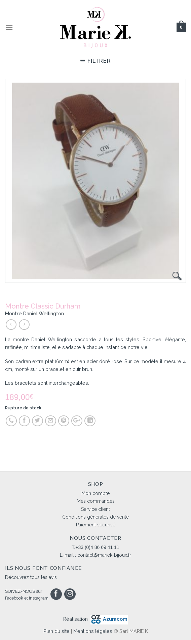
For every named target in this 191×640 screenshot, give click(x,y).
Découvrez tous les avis (31, 577)
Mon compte (95, 493)
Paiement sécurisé (95, 524)
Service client (95, 509)
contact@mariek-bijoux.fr (104, 555)
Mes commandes (96, 501)
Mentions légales (92, 631)
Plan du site (56, 631)
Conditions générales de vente (95, 517)
